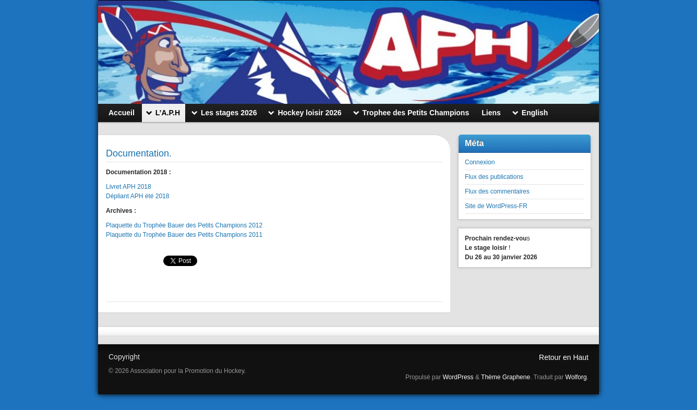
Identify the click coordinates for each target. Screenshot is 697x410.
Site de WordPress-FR (496, 206)
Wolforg (576, 377)
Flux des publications (494, 176)
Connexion (480, 162)
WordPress (457, 377)
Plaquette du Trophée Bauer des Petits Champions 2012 (184, 225)
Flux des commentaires (497, 191)
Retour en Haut (563, 357)
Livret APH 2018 (128, 186)
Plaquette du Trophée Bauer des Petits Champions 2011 (185, 234)
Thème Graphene (505, 377)
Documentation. (139, 153)
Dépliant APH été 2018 (137, 196)
